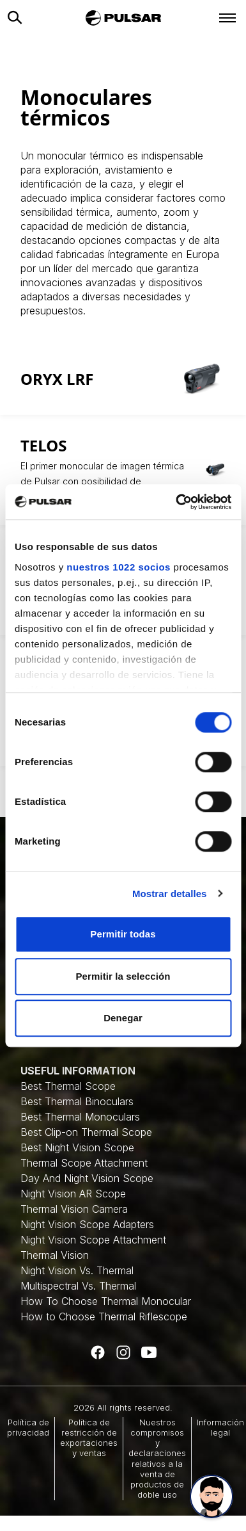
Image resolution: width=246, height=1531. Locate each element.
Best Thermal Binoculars (77, 1101)
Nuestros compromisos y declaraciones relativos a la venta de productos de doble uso (157, 1458)
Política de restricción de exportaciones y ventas (89, 1438)
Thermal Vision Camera (74, 1209)
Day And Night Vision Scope (86, 1178)
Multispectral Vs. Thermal (78, 1285)
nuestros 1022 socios (118, 567)
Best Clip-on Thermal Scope (86, 1132)
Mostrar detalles (169, 893)
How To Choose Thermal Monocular (105, 1301)
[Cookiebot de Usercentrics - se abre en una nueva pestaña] (176, 502)
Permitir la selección (122, 976)
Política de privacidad (28, 1427)
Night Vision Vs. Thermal (77, 1270)
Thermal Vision (54, 1255)
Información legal (220, 1427)
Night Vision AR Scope (73, 1193)
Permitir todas (122, 933)
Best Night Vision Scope (77, 1147)
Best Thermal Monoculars (80, 1116)
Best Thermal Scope (68, 1086)
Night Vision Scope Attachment (93, 1239)
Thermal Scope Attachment (84, 1162)
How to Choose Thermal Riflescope (103, 1316)
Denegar (123, 1017)
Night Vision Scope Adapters (87, 1224)
